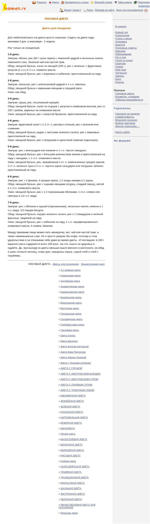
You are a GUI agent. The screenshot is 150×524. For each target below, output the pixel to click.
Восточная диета (70, 308)
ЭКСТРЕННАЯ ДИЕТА (73, 494)
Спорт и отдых (124, 60)
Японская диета (69, 513)
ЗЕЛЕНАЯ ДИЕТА (70, 406)
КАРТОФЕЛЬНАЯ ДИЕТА (74, 417)
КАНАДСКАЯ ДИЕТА (72, 412)
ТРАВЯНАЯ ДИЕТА (71, 472)
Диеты (55, 2)
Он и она (120, 57)
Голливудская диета (71, 319)
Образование (123, 54)
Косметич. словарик (127, 96)
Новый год (121, 32)
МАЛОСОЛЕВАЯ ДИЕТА (74, 439)
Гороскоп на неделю (127, 113)
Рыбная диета (68, 461)
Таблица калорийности (129, 99)
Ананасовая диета (70, 275)
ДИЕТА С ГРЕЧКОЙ (71, 368)
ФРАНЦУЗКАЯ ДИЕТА (73, 483)
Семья (119, 66)
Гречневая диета (70, 330)
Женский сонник (103, 2)
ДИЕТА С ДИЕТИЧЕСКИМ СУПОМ (79, 379)
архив (76, 10)
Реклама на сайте (104, 10)
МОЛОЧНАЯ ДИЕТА (72, 444)
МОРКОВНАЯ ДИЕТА (72, 450)
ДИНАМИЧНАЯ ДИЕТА (73, 395)
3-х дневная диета (70, 270)
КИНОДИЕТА (68, 428)
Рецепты (41, 2)
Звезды (119, 75)
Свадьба (120, 63)
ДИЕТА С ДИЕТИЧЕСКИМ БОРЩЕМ (80, 374)
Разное (119, 82)
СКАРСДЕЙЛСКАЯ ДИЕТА (75, 466)
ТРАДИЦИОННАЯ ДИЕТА (75, 477)
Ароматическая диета (72, 286)
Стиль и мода (123, 38)
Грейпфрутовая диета (72, 324)
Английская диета (70, 281)
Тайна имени (125, 2)
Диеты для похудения (66, 264)
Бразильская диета (71, 297)
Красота (120, 44)
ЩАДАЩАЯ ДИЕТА (71, 488)
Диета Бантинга (69, 341)
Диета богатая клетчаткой (75, 346)
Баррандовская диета (72, 292)
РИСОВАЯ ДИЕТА (70, 455)
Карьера (120, 51)
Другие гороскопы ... (127, 126)
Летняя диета (68, 434)
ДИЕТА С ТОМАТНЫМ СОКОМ (77, 390)
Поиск (90, 10)
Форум (67, 10)
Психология (122, 35)
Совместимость (124, 116)
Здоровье (121, 41)
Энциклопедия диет (93, 264)
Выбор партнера (125, 123)
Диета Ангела (68, 335)
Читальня (121, 72)
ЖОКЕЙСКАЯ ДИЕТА (72, 401)
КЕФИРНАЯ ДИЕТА (71, 423)
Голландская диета (71, 313)
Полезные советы (126, 47)
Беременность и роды (77, 2)
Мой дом (120, 69)
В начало (120, 26)
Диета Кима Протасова (73, 352)
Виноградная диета (71, 303)
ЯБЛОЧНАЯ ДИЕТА (71, 499)
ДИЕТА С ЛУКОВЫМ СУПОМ (76, 384)
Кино (118, 79)
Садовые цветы (124, 93)
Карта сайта (122, 132)
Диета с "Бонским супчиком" (76, 363)
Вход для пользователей (132, 10)
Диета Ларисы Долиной (73, 357)
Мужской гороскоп (126, 120)
